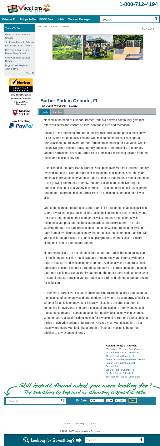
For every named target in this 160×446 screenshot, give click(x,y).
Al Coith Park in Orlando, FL (120, 356)
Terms (92, 423)
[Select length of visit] (120, 400)
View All (30, 73)
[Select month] (97, 400)
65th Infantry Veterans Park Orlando (124, 349)
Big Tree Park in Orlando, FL (120, 373)
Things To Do (28, 19)
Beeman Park (113, 366)
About (67, 423)
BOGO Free (46, 19)
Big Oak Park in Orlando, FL (120, 370)
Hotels (60, 19)
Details (44, 112)
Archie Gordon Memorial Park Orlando (125, 359)
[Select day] (109, 400)
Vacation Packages (79, 19)
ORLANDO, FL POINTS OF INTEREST (54, 27)
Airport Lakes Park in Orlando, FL (123, 352)
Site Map (79, 423)
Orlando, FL (9, 19)
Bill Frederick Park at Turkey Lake (123, 376)
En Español (148, 29)
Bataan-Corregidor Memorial (120, 363)
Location (57, 112)
